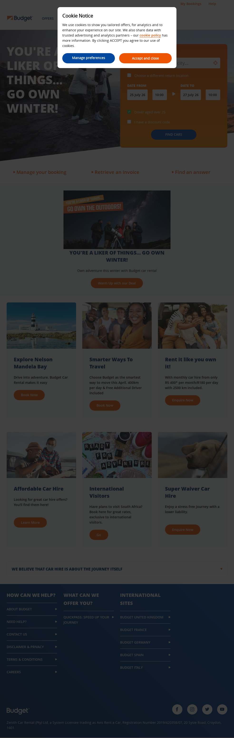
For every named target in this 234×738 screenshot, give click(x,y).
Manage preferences (88, 58)
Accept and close (145, 58)
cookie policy (150, 35)
